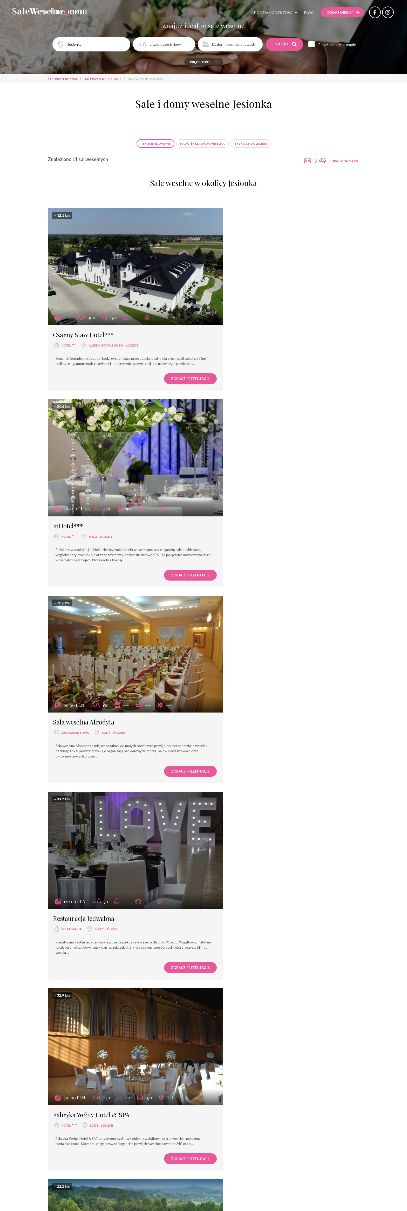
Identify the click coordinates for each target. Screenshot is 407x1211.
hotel (68, 868)
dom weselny (232, 869)
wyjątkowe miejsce (237, 689)
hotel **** (69, 689)
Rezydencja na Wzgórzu (246, 678)
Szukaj (286, 44)
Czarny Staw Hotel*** (83, 318)
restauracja (232, 509)
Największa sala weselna (202, 143)
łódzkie (131, 329)
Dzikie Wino (230, 858)
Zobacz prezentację (166, 367)
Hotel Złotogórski (237, 1039)
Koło (253, 1050)
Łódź (253, 329)
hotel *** (69, 329)
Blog (305, 13)
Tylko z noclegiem (250, 143)
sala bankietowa (75, 509)
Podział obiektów (269, 13)
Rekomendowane (155, 143)
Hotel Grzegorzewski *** (87, 1039)
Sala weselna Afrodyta (83, 498)
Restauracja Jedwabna (244, 498)
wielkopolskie (271, 1050)
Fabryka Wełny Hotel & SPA (91, 678)
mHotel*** (228, 318)
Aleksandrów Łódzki (106, 329)
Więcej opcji (204, 62)
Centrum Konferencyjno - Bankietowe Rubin (118, 858)
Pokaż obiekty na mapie (338, 44)
